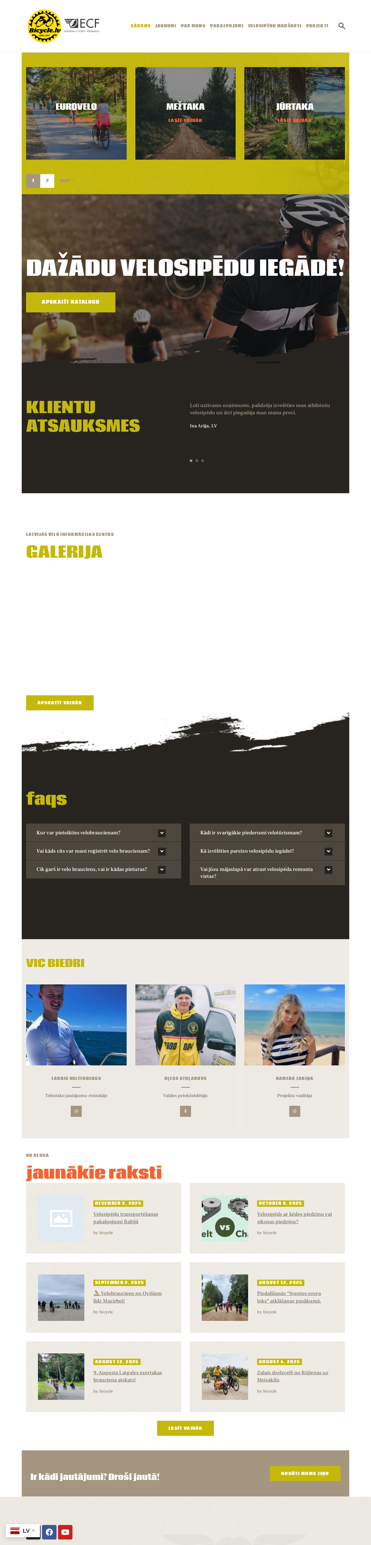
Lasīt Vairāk (76, 121)
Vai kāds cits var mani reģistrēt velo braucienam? (93, 779)
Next (65, 180)
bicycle (106, 1161)
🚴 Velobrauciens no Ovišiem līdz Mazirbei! (127, 1226)
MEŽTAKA (185, 107)
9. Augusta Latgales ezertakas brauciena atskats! (127, 1305)
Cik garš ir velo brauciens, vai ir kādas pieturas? (92, 798)
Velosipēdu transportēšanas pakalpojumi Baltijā (125, 1146)
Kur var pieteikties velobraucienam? (79, 761)
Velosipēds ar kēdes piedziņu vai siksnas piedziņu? (294, 1146)
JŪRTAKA (295, 107)
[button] (191, 461)
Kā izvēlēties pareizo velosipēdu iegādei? (247, 779)
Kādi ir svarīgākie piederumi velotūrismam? (251, 761)
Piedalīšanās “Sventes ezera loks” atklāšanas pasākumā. (289, 1226)
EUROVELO (76, 107)
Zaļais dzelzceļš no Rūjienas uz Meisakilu (292, 1305)
